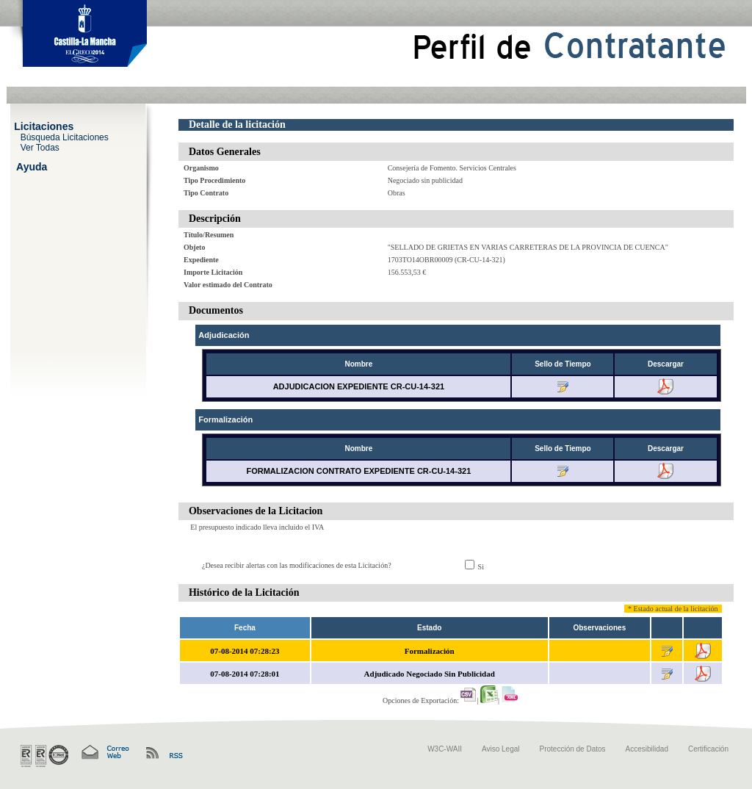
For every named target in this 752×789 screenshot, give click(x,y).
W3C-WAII (444, 749)
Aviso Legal (501, 749)
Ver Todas (40, 147)
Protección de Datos (573, 749)
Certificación (708, 749)
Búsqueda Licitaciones (65, 137)
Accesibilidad (647, 749)
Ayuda (31, 166)
